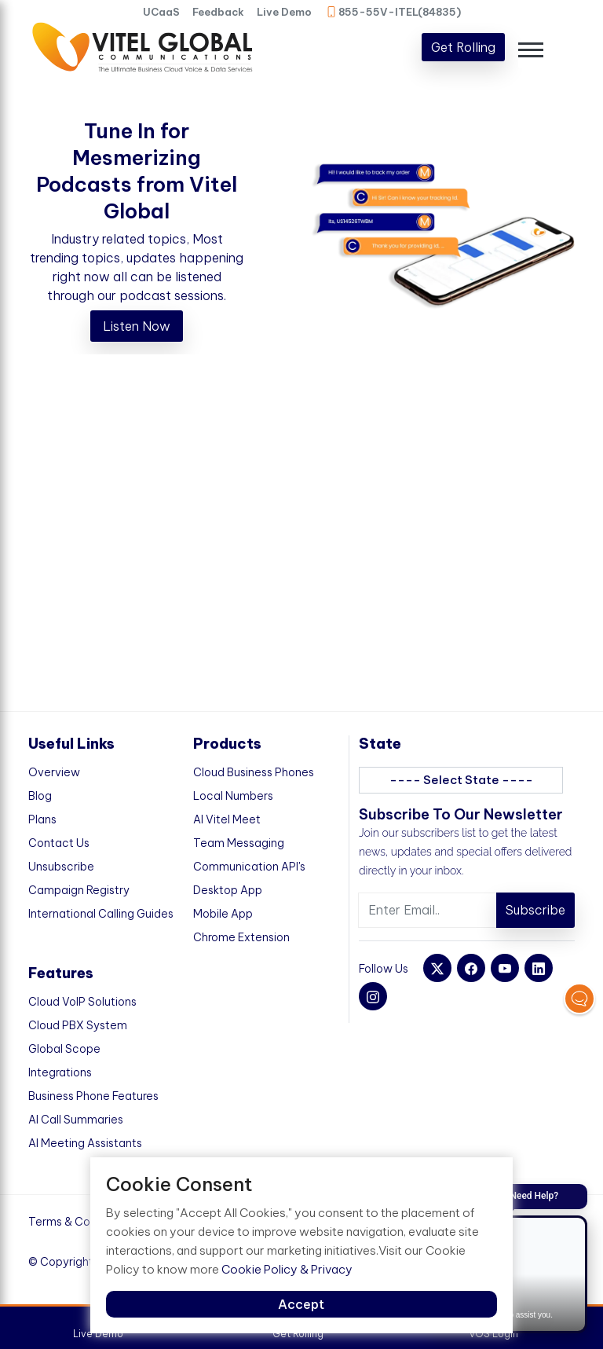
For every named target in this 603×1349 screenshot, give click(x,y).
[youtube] (505, 968)
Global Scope (64, 1048)
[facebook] (471, 968)
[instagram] (373, 996)
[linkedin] (538, 968)
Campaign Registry (79, 890)
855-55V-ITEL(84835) (393, 11)
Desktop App (227, 890)
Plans (42, 819)
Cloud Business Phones (253, 772)
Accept (301, 1304)
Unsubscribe (61, 866)
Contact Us (59, 843)
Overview (54, 772)
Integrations (60, 1072)
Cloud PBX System (77, 1025)
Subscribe (535, 910)
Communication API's (249, 866)
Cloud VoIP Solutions (82, 1001)
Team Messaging (238, 843)
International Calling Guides (101, 913)
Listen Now (136, 326)
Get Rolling (463, 47)
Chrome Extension (241, 937)
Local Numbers (233, 795)
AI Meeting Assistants (85, 1143)
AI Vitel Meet (227, 819)
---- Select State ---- (461, 779)
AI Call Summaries (75, 1119)
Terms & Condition (77, 1222)
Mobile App (223, 913)
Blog (40, 795)
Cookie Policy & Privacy (287, 1269)
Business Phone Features (93, 1096)
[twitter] (437, 968)
